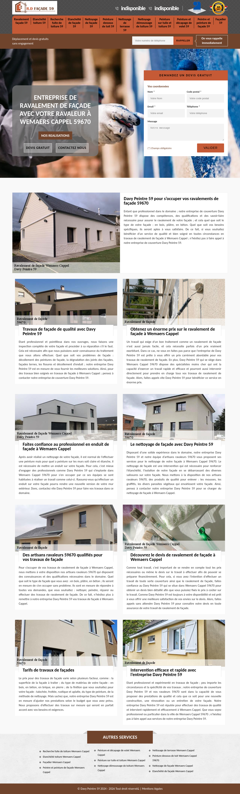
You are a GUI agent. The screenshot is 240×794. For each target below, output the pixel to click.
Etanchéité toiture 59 (39, 21)
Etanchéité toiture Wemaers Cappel (62, 756)
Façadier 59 (220, 21)
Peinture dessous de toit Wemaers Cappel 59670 (174, 758)
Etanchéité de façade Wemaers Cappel (172, 771)
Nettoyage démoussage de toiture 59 (144, 22)
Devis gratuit (38, 148)
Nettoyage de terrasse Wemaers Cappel (173, 750)
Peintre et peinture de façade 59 (203, 22)
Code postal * (205, 96)
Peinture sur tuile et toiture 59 (164, 22)
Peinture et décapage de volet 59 (184, 22)
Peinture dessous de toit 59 (108, 22)
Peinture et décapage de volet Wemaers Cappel (119, 752)
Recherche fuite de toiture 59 (56, 22)
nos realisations (55, 135)
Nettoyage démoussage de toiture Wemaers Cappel (121, 768)
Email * (166, 111)
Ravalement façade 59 (21, 21)
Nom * (166, 96)
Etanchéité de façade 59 (74, 22)
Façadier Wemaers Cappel (56, 762)
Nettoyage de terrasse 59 (124, 24)
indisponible (133, 8)
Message (186, 130)
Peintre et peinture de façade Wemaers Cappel (64, 770)
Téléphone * (205, 111)
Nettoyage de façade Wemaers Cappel (172, 765)
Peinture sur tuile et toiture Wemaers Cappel (121, 760)
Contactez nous (72, 148)
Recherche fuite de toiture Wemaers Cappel (66, 751)
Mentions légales (152, 788)
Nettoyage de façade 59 (91, 22)
